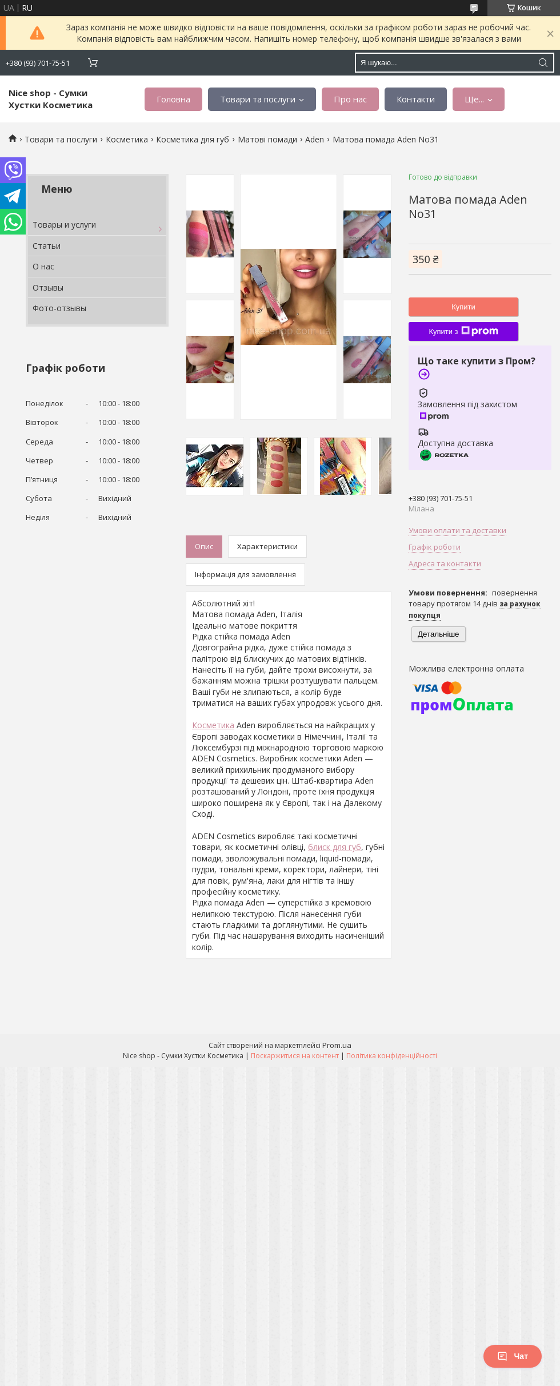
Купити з (463, 331)
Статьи (47, 245)
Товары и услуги (64, 224)
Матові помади (267, 139)
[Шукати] (543, 63)
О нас (43, 266)
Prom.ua (336, 1045)
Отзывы (48, 287)
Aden (314, 139)
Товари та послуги (257, 99)
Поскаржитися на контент (295, 1056)
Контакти (416, 99)
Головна (173, 99)
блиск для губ (334, 846)
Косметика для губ (192, 139)
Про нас (350, 99)
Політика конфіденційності (391, 1056)
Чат (512, 1356)
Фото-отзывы (59, 308)
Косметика (127, 139)
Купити (463, 307)
